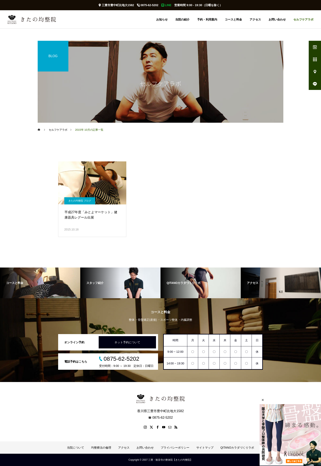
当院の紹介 (182, 19)
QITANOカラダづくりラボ (237, 447)
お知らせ (162, 19)
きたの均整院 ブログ (79, 200)
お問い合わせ (277, 19)
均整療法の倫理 (101, 447)
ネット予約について (127, 342)
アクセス (255, 19)
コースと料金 (233, 19)
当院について (75, 447)
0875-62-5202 (147, 5)
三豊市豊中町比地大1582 (116, 5)
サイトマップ (205, 447)
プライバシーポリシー (175, 447)
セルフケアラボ (303, 19)
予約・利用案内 (207, 19)
